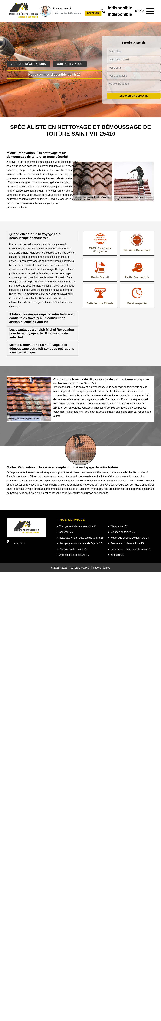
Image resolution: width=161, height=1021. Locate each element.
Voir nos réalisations (28, 64)
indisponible (120, 8)
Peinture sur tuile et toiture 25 (127, 543)
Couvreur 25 (66, 532)
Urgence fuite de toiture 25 (74, 554)
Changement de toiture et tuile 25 (78, 526)
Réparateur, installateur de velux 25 (131, 549)
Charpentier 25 (119, 526)
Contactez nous (70, 64)
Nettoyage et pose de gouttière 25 (130, 537)
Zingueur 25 (117, 554)
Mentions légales (100, 567)
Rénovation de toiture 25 (73, 549)
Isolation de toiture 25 (123, 532)
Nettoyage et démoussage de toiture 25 (81, 537)
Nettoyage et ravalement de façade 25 (80, 543)
